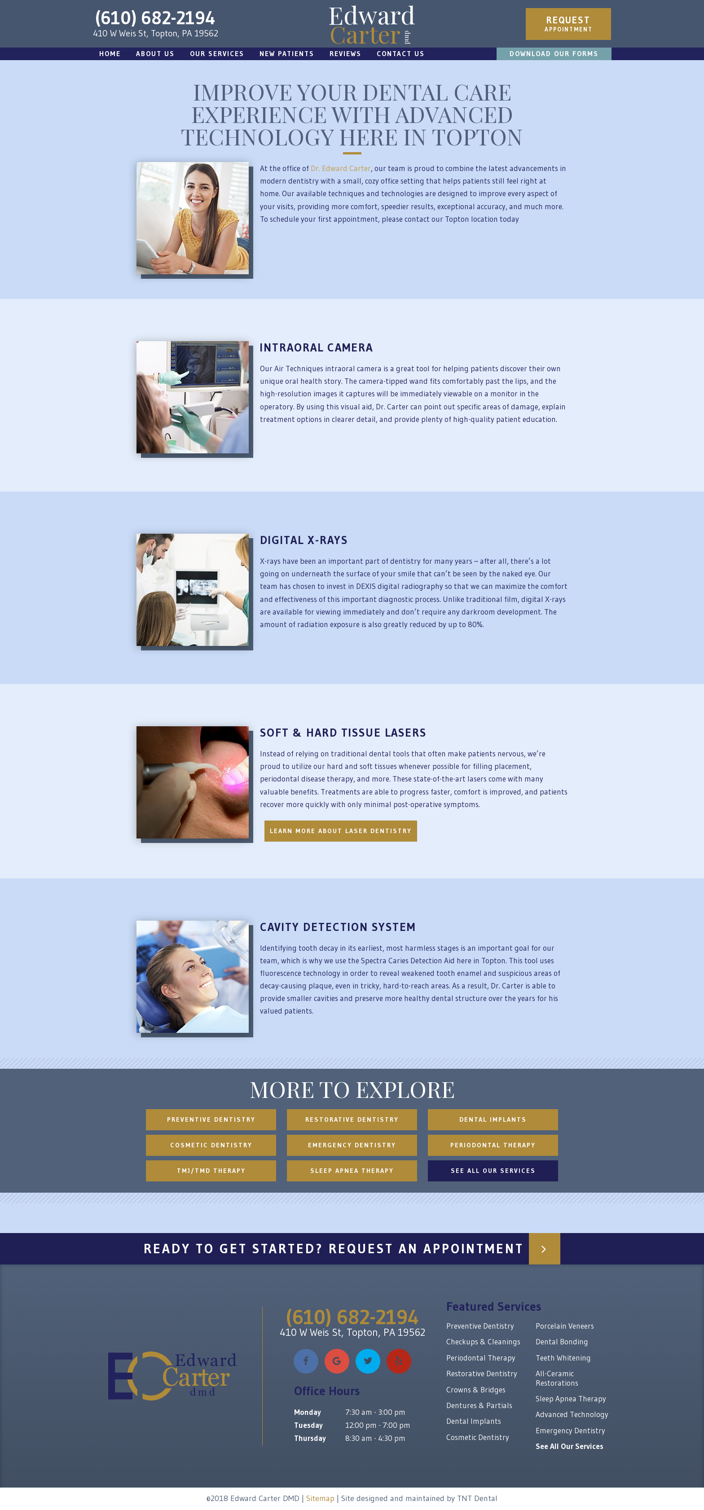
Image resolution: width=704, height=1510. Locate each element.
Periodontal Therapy (493, 1145)
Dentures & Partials (479, 1405)
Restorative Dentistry (352, 1119)
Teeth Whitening (563, 1357)
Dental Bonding (562, 1341)
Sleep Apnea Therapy (352, 1171)
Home (110, 53)
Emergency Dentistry (352, 1145)
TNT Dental (477, 1498)
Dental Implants (493, 1119)
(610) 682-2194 (155, 18)
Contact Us (401, 53)
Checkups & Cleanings (483, 1341)
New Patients (287, 53)
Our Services (217, 53)
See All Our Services (493, 1171)
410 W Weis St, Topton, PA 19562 (155, 33)
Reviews (345, 53)
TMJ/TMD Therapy (211, 1171)
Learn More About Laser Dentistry (341, 831)
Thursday (310, 1438)
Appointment (568, 23)
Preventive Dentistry (211, 1119)
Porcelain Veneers (565, 1325)
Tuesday (308, 1425)
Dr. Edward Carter (341, 168)
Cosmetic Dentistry (211, 1145)
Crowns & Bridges (476, 1389)
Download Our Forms (554, 53)
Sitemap (320, 1498)
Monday (307, 1412)
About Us (155, 53)
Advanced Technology (572, 1414)
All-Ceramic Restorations (557, 1378)
